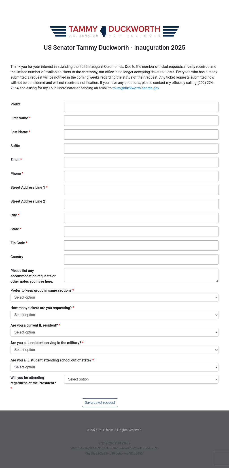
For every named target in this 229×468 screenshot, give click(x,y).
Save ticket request (100, 402)
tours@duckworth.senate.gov (135, 88)
